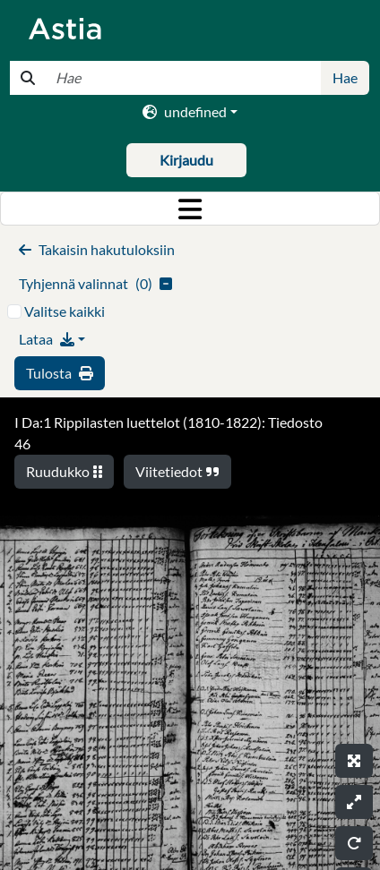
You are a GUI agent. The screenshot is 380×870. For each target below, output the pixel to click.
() (95, 283)
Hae (345, 77)
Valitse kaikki (64, 311)
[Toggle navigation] (190, 209)
